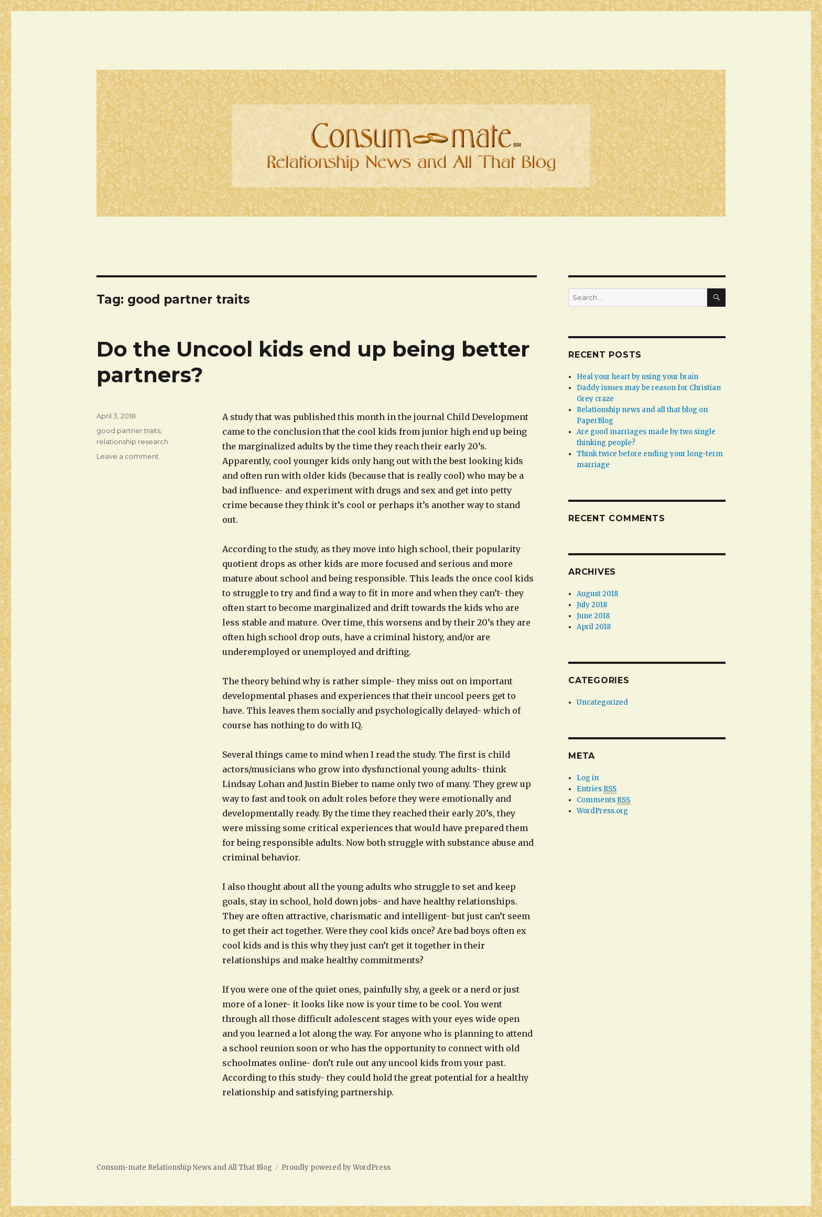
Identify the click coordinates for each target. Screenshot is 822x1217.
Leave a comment (127, 456)
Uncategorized (602, 702)
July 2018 (592, 604)
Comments (603, 800)
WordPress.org (602, 810)
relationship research (132, 441)
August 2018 (597, 593)
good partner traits (128, 430)
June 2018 (593, 615)
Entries (596, 789)
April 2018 (594, 626)
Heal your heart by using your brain (637, 376)
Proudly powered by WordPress (336, 1167)
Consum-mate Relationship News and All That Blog (184, 1167)
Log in (588, 777)
